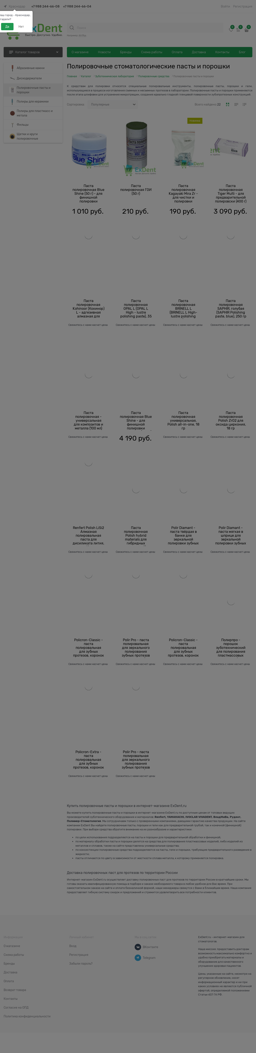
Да (7, 26)
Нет (21, 26)
